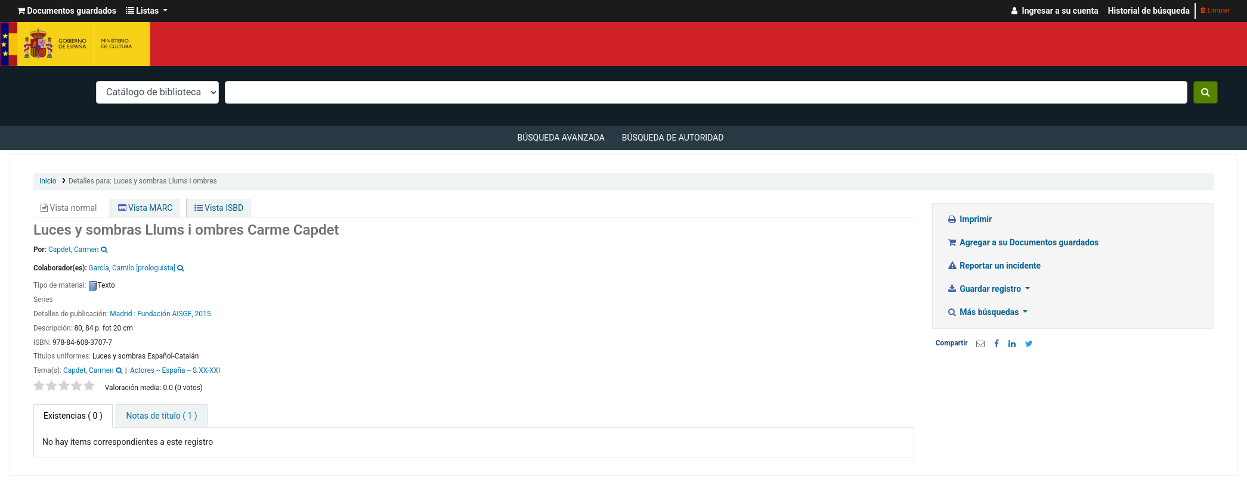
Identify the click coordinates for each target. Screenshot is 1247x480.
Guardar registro (985, 289)
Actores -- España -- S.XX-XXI (175, 370)
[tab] (161, 416)
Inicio (48, 181)
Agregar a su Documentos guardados (1023, 242)
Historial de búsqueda (1149, 10)
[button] (67, 11)
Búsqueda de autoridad (673, 137)
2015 (203, 314)
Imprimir (969, 219)
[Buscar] (1205, 92)
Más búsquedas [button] (984, 312)
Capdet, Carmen (88, 370)
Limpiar (1215, 10)
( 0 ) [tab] (73, 415)
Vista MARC (145, 208)
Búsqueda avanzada (560, 137)
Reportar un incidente (994, 265)
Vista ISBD (219, 208)
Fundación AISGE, (165, 314)
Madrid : (123, 314)
